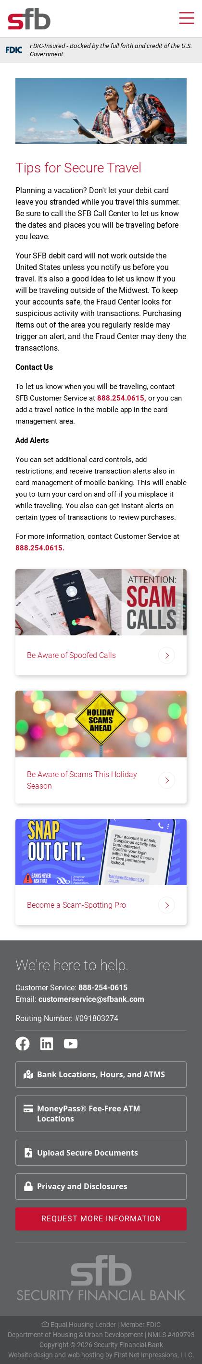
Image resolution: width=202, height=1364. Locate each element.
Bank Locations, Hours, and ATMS (94, 1074)
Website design (30, 1355)
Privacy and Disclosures (75, 1186)
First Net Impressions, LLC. (154, 1355)
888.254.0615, (122, 398)
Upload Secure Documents (81, 1152)
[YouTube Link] (74, 1048)
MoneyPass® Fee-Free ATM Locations (82, 1113)
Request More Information (101, 1218)
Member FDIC (140, 1324)
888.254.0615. (39, 548)
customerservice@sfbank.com (91, 999)
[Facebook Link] (26, 1048)
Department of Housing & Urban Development (75, 1335)
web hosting (85, 1355)
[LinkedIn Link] (50, 1048)
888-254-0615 (102, 987)
